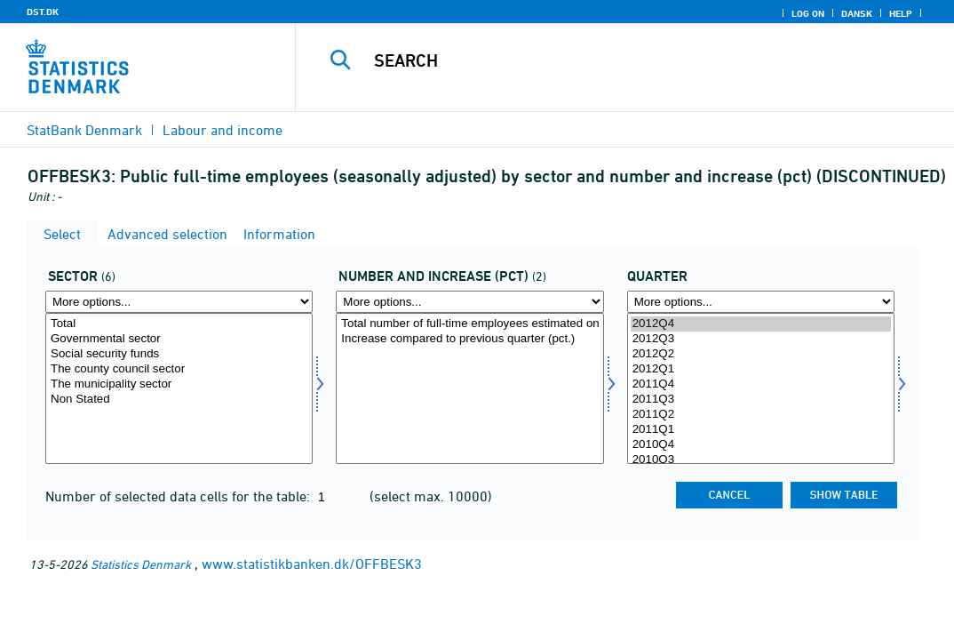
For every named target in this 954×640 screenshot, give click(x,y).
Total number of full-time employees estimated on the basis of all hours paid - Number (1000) (469, 324)
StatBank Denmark (84, 130)
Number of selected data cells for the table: (179, 496)
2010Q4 (761, 444)
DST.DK (43, 11)
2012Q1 (761, 369)
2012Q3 (761, 339)
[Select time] (760, 388)
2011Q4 (761, 384)
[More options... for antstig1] (469, 302)
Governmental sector (179, 339)
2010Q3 (761, 460)
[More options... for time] (760, 302)
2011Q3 (761, 399)
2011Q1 (761, 429)
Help (900, 13)
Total (179, 324)
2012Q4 (761, 324)
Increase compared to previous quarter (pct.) (469, 339)
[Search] (627, 60)
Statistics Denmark (141, 564)
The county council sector (179, 369)
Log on (807, 13)
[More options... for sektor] (179, 302)
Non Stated (179, 399)
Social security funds (179, 354)
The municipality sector (179, 384)
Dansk (856, 13)
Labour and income (222, 130)
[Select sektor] (179, 388)
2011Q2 (761, 414)
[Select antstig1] (469, 388)
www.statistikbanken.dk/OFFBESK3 (312, 564)
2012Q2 (761, 354)
